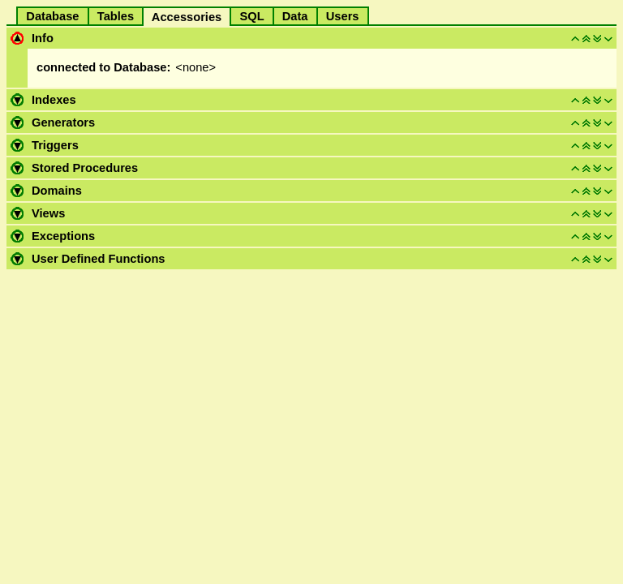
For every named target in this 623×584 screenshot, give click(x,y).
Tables (116, 16)
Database (52, 16)
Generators (63, 122)
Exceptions (63, 236)
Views (48, 213)
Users (343, 16)
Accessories (186, 17)
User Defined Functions (98, 258)
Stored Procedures (85, 167)
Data (295, 16)
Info (43, 38)
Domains (57, 190)
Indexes (54, 99)
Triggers (55, 145)
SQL (251, 16)
